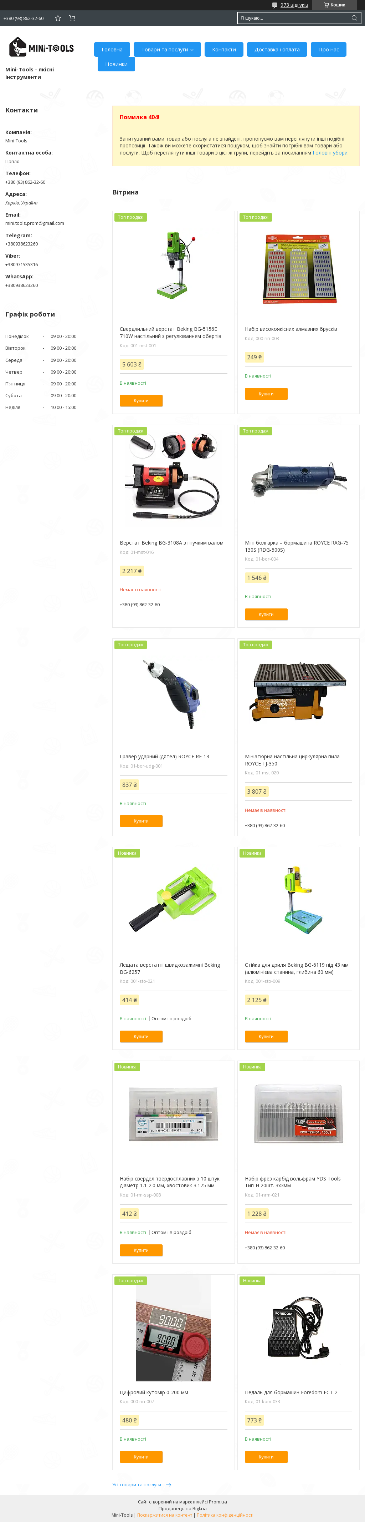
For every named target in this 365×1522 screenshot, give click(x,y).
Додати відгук (58, 18)
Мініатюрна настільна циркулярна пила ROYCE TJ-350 (292, 760)
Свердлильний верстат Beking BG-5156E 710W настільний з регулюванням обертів (170, 332)
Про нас (328, 49)
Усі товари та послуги (136, 1484)
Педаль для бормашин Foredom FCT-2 (291, 1392)
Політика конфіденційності (225, 1515)
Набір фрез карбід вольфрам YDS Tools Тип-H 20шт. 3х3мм (293, 1182)
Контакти (224, 49)
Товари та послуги (164, 49)
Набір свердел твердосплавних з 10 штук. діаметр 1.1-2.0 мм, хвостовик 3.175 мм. (170, 1182)
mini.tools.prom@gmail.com (34, 223)
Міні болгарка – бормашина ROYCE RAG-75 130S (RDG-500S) (297, 546)
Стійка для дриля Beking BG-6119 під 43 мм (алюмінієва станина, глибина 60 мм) (297, 968)
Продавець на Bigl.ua (183, 1508)
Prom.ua (218, 1501)
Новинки (116, 63)
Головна (112, 49)
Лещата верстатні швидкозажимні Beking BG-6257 (170, 968)
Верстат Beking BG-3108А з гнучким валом (171, 542)
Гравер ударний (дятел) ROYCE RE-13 (164, 756)
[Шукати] (354, 18)
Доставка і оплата (277, 49)
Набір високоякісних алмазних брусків (291, 328)
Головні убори (330, 152)
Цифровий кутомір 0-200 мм (154, 1392)
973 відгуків (294, 4)
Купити (141, 400)
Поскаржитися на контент (164, 1515)
